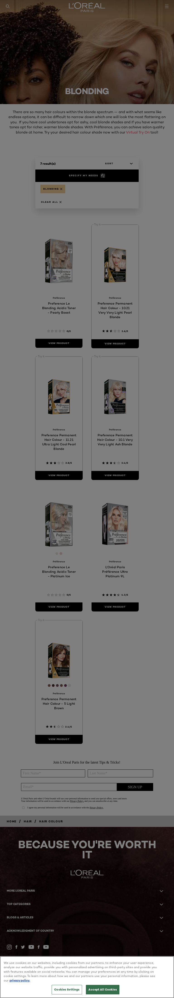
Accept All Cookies (102, 989)
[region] (87, 977)
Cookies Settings (67, 989)
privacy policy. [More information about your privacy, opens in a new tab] (20, 980)
